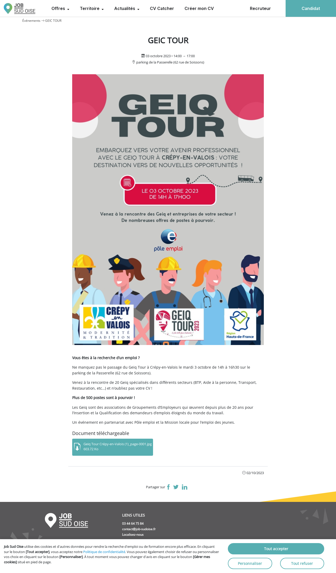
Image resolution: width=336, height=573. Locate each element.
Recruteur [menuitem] (260, 8)
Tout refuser (302, 563)
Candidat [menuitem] (311, 8)
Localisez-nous (133, 534)
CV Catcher (162, 8)
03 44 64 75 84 (133, 523)
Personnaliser (250, 563)
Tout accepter (276, 548)
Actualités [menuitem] (125, 8)
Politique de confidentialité (104, 551)
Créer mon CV (199, 8)
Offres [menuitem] (58, 8)
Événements (31, 20)
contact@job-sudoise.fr (139, 529)
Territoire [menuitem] (90, 8)
